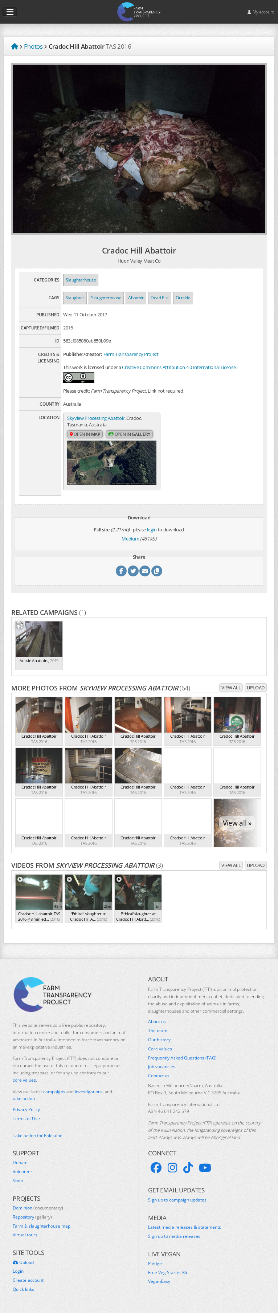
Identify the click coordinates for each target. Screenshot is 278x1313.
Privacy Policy (26, 1110)
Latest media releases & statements (184, 1227)
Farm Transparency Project (131, 354)
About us (157, 1022)
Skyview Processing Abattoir (95, 418)
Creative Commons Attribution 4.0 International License (179, 367)
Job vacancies (161, 1067)
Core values (160, 1049)
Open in (85, 434)
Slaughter (75, 298)
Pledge (155, 1264)
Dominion (38, 1208)
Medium (130, 538)
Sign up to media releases (174, 1236)
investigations (89, 1092)
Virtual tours (25, 1235)
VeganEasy (159, 1281)
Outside (183, 298)
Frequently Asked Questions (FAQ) (182, 1058)
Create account (28, 1280)
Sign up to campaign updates (177, 1200)
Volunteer (22, 1172)
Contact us (158, 1076)
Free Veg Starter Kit (167, 1273)
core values (24, 1080)
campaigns (54, 1092)
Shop (18, 1181)
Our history (159, 1040)
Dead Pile (160, 298)
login (152, 529)
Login (18, 1271)
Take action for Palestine (37, 1135)
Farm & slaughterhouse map (41, 1226)
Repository (32, 1217)
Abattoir (135, 298)
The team (157, 1031)
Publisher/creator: (82, 354)
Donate (20, 1163)
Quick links (23, 1289)
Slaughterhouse (81, 280)
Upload (256, 687)
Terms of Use (26, 1119)
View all (231, 687)
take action (24, 1098)
